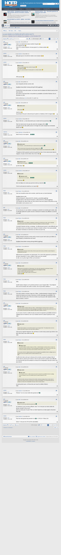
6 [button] (51, 424)
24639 (9, 47)
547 (8, 133)
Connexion (12, 27)
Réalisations (37, 9)
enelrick (4, 53)
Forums (8, 25)
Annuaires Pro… (47, 9)
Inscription (18, 27)
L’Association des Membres (10, 9)
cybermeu (5, 131)
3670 (8, 55)
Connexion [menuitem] (56, 25)
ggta (4, 207)
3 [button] (46, 424)
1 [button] (44, 38)
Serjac (4, 190)
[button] (40, 39)
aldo (4, 41)
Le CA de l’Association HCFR (35, 36)
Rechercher (5, 27)
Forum (20, 9)
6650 (8, 209)
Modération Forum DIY (12, 36)
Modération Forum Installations (23, 36)
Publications (28, 9)
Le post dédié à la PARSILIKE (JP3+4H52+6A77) (18, 34)
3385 (8, 192)
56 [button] (55, 38)
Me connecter (23, 5)
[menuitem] (48, 25)
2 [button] (46, 38)
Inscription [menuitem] (58, 25)
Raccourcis (3, 25)
